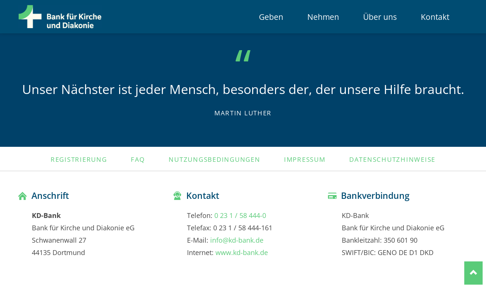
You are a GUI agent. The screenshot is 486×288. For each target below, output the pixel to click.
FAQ (138, 159)
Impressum (305, 159)
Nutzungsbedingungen (214, 159)
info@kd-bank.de (236, 240)
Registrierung (79, 159)
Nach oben (473, 272)
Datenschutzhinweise (392, 159)
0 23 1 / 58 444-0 (240, 215)
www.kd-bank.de (241, 252)
